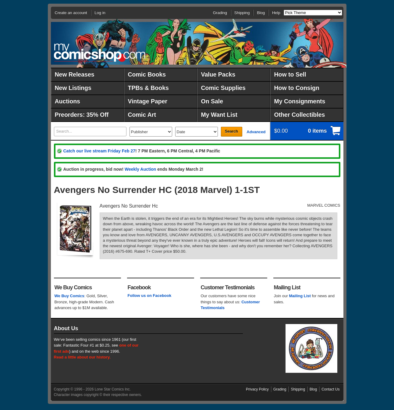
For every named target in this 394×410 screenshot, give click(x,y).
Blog (261, 12)
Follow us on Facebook (150, 295)
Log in (99, 12)
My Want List (219, 114)
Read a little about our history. (82, 357)
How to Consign (296, 87)
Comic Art (142, 114)
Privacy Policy (257, 389)
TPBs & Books (148, 87)
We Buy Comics (69, 296)
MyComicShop (99, 52)
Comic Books (147, 74)
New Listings (73, 87)
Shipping (242, 12)
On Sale (212, 101)
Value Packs (218, 74)
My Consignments (299, 101)
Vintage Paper (148, 101)
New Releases (74, 74)
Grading (220, 12)
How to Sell (290, 74)
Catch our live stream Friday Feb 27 (99, 150)
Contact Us (330, 389)
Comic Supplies (223, 87)
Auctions (67, 101)
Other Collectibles (299, 114)
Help (276, 12)
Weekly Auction (140, 169)
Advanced (256, 132)
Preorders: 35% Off (82, 114)
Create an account (71, 12)
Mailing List (300, 296)
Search (231, 131)
